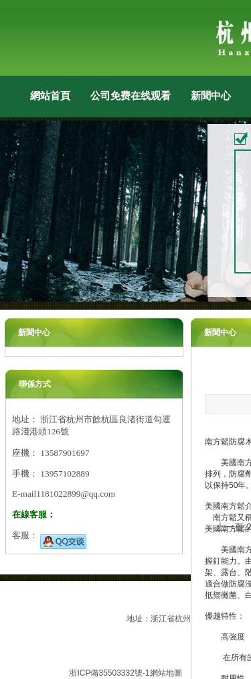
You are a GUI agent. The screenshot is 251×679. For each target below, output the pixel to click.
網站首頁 (50, 95)
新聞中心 (211, 95)
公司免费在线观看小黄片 (130, 95)
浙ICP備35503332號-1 (109, 673)
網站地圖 (166, 673)
